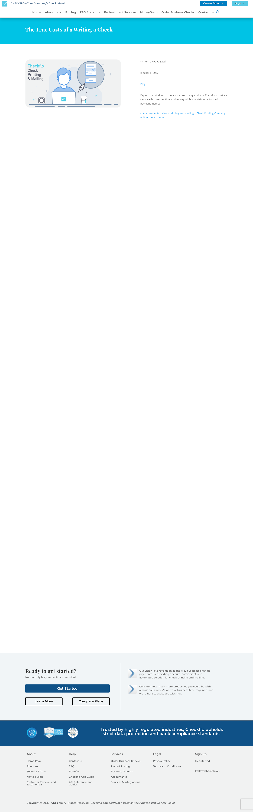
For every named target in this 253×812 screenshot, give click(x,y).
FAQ (71, 766)
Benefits (74, 771)
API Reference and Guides (81, 783)
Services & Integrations (125, 782)
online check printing (152, 117)
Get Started (67, 688)
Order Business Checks (177, 12)
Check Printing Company (211, 113)
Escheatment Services (120, 12)
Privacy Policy (161, 761)
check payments (149, 113)
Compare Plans (91, 701)
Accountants (119, 777)
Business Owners (122, 771)
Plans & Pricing (120, 766)
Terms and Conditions (167, 766)
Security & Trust (36, 771)
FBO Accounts (90, 12)
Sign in (239, 3)
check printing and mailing (178, 113)
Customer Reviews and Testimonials (41, 783)
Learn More (44, 701)
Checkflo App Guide (81, 777)
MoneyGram (149, 12)
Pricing (70, 12)
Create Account (213, 3)
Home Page (34, 761)
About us (51, 12)
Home (36, 12)
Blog (142, 84)
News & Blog (35, 777)
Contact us (206, 12)
